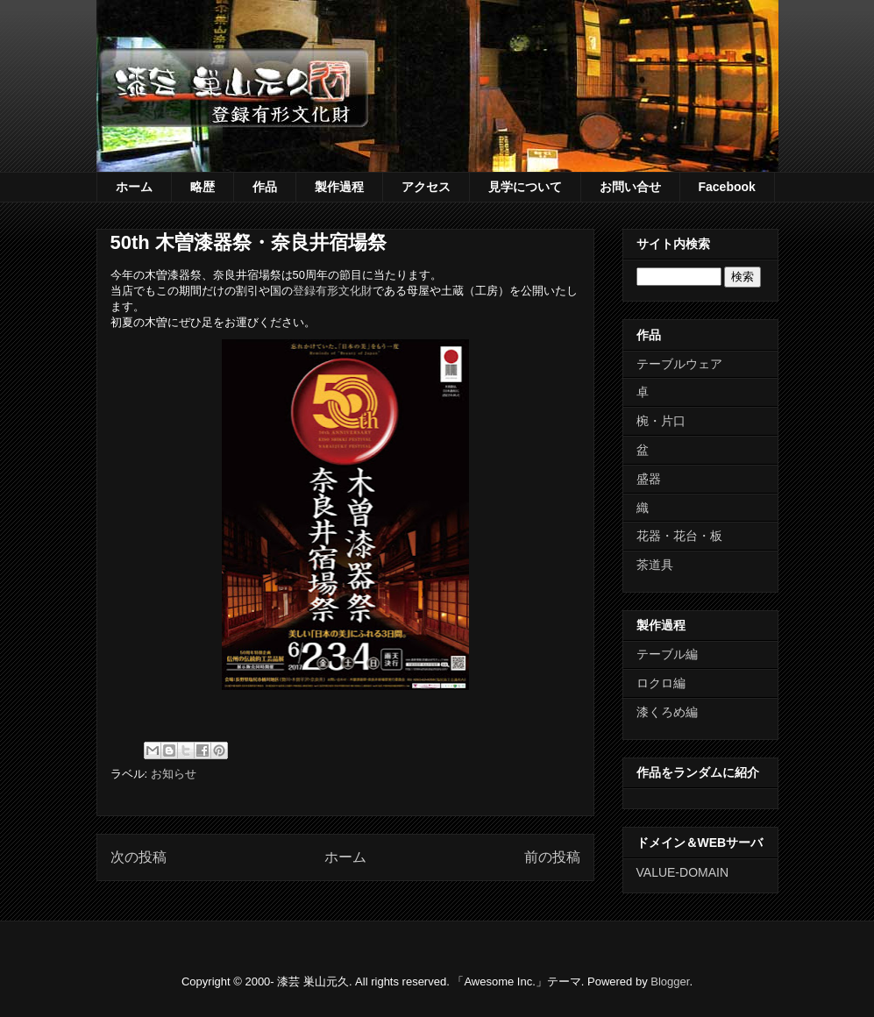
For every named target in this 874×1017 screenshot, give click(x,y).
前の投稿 (552, 857)
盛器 (648, 479)
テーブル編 (667, 654)
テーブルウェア (679, 364)
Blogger (669, 981)
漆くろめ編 (667, 712)
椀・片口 (661, 421)
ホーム (134, 187)
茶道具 (654, 565)
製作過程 (339, 187)
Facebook (727, 187)
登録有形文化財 (333, 290)
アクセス (426, 187)
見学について (525, 187)
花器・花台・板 (679, 536)
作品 (264, 187)
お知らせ (173, 773)
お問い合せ (630, 187)
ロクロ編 (661, 683)
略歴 (202, 187)
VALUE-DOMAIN (682, 872)
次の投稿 (138, 857)
